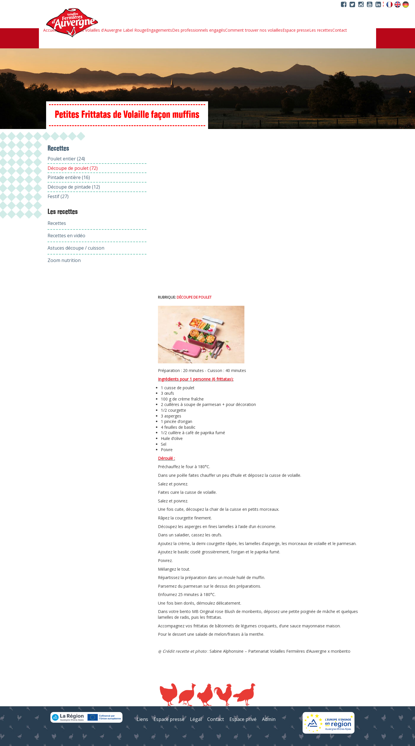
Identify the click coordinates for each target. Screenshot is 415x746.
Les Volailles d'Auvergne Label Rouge (111, 30)
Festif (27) (58, 196)
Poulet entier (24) (66, 158)
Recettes (57, 223)
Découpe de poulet (194, 297)
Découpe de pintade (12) (74, 187)
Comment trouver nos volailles (253, 30)
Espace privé (242, 719)
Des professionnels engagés (198, 30)
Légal (196, 719)
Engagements (159, 30)
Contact (339, 30)
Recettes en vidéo (66, 235)
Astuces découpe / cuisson (76, 248)
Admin (269, 719)
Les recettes (320, 30)
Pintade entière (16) (69, 177)
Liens (142, 719)
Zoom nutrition (64, 260)
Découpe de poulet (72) (73, 168)
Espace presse (295, 30)
